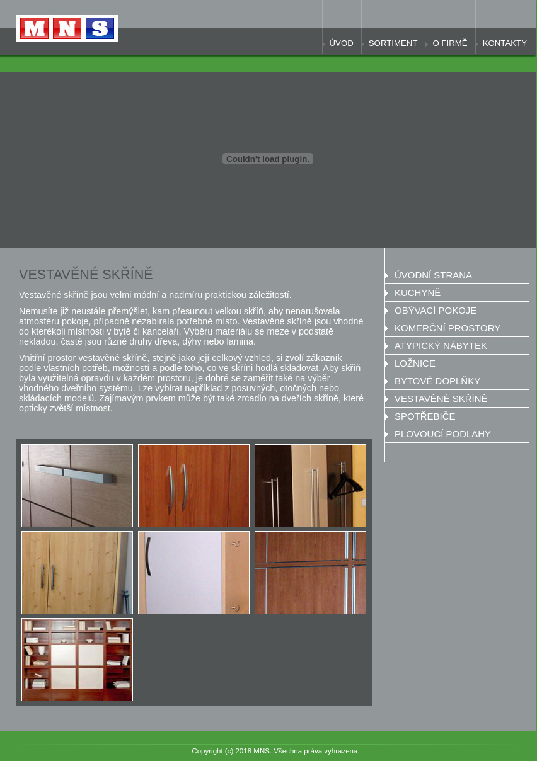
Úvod (342, 43)
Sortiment (393, 43)
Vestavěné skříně (441, 398)
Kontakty (505, 43)
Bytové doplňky (437, 380)
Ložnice (415, 363)
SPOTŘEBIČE (425, 416)
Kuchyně (418, 292)
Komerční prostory (447, 328)
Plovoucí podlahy (443, 433)
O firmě (449, 43)
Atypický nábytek (441, 345)
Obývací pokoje (435, 310)
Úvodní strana (433, 275)
